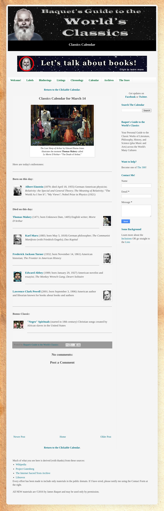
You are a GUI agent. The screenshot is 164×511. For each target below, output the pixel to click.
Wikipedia (21, 464)
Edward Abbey (34, 272)
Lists (127, 242)
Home (63, 436)
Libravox (20, 477)
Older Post (105, 436)
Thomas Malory (22, 216)
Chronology (77, 80)
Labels (30, 80)
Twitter (143, 96)
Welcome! (15, 80)
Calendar (94, 80)
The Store (124, 80)
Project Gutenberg (25, 469)
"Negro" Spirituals (38, 321)
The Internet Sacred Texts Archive (33, 473)
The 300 (141, 167)
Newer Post (19, 436)
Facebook (130, 96)
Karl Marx (31, 235)
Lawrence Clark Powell (27, 291)
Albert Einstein (34, 186)
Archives (109, 80)
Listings (61, 80)
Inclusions (126, 238)
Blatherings (45, 80)
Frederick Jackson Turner (28, 254)
